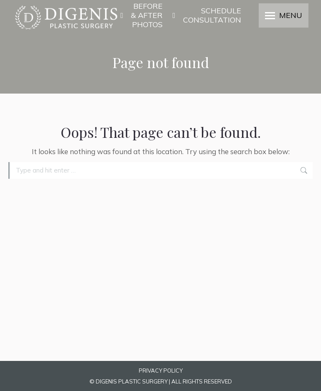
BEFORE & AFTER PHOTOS (141, 15)
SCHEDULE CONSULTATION (206, 15)
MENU (290, 15)
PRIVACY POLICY (161, 370)
